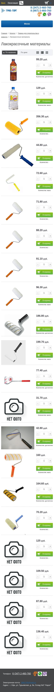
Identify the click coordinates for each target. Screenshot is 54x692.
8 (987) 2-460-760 (41, 10)
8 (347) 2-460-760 (41, 7)
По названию (9, 52)
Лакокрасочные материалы (20, 37)
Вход (3, 3)
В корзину (47, 73)
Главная (4, 33)
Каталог (12, 33)
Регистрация (13, 3)
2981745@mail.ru (28, 682)
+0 (50, 3)
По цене (24, 52)
